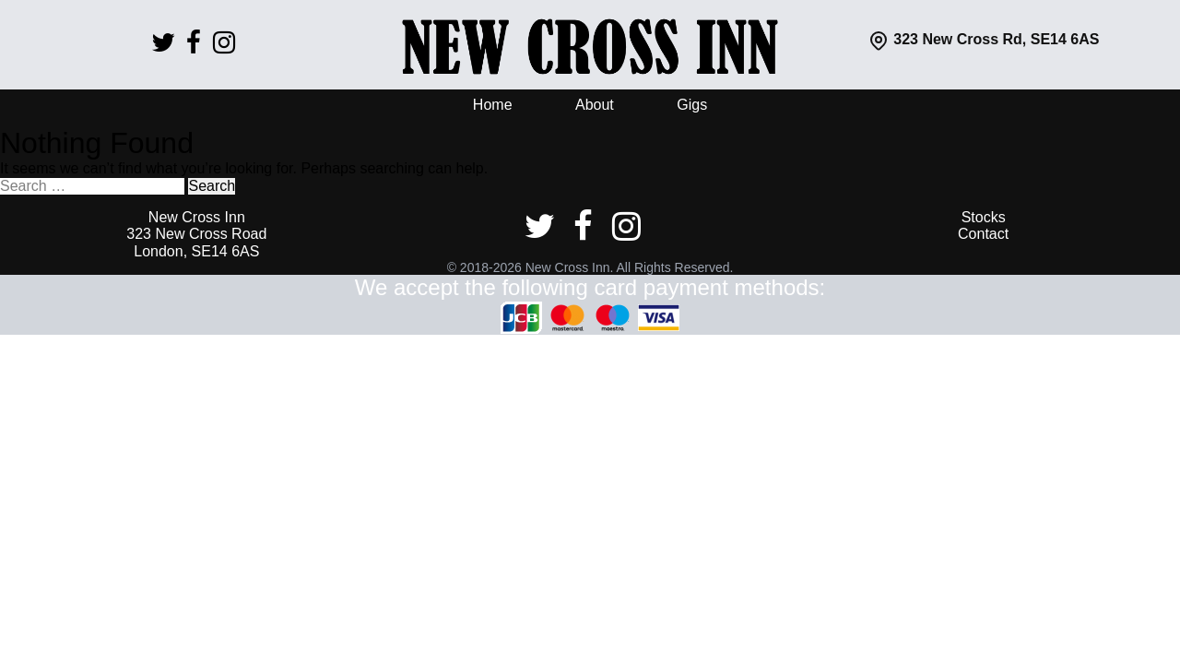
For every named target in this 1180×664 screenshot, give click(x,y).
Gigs (692, 105)
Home (493, 105)
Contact (983, 234)
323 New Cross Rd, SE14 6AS (983, 39)
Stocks (984, 217)
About (594, 105)
